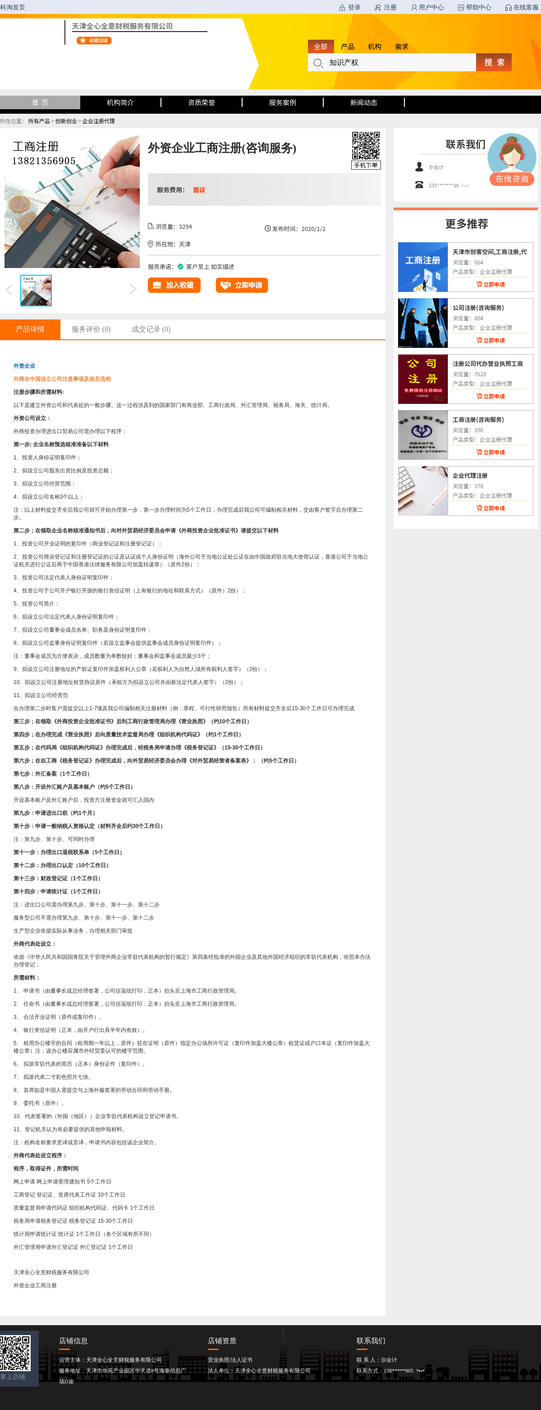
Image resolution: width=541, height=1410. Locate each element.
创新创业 (66, 121)
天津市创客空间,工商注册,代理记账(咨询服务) (490, 251)
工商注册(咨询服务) (478, 419)
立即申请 (494, 284)
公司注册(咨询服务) (478, 307)
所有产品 (39, 121)
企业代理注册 (470, 475)
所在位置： (13, 121)
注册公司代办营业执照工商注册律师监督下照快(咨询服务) (489, 363)
